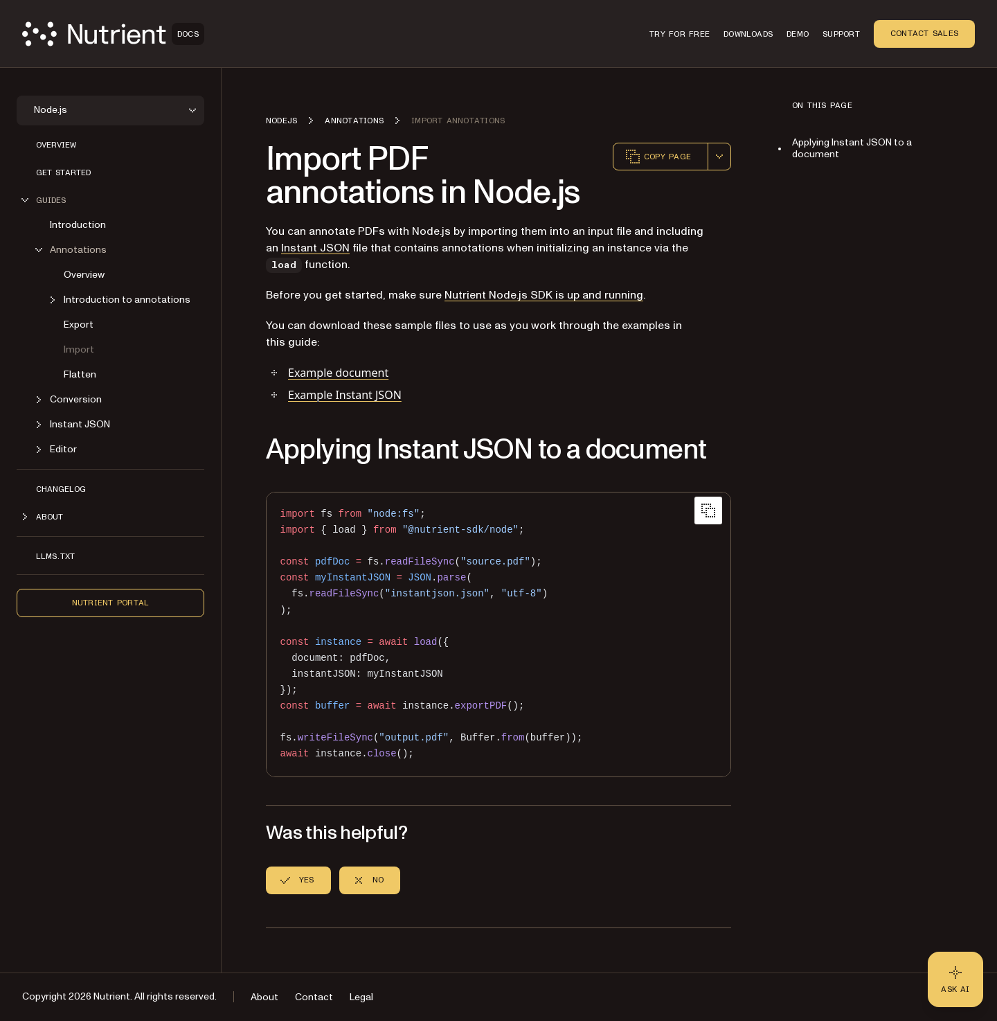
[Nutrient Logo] (113, 33)
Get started (63, 172)
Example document (338, 372)
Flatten (80, 374)
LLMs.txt (55, 556)
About (264, 997)
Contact (314, 997)
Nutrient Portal (111, 602)
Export (78, 324)
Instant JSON (315, 248)
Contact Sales (924, 33)
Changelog (61, 489)
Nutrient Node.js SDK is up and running (543, 295)
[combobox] (719, 156)
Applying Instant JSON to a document (852, 148)
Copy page (658, 156)
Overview (56, 145)
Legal (361, 997)
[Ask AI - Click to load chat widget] (955, 979)
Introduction (78, 224)
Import (79, 349)
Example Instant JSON (345, 394)
